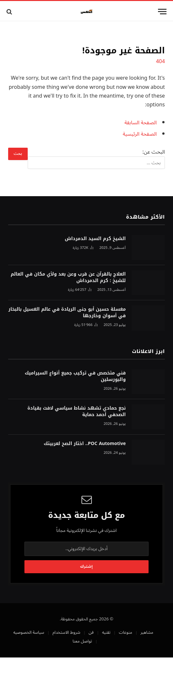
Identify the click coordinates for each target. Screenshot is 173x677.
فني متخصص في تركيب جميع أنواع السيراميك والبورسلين (75, 376)
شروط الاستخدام (66, 632)
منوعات (125, 632)
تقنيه (106, 632)
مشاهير (146, 632)
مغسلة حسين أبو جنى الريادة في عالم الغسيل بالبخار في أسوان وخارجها (67, 312)
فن (91, 632)
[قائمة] (162, 11)
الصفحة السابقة (140, 122)
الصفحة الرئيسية (140, 134)
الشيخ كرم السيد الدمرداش (95, 238)
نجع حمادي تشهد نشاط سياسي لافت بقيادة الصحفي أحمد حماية (76, 411)
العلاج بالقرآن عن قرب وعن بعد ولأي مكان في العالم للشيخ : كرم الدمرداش (68, 277)
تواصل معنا (82, 641)
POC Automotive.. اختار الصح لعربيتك (85, 443)
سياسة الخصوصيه (28, 632)
